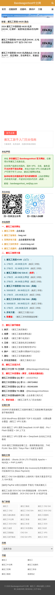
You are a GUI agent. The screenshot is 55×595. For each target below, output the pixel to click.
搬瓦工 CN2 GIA (44, 506)
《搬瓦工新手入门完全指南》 (29, 400)
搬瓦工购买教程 (19, 329)
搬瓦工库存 (32, 569)
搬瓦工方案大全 (26, 312)
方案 (40, 9)
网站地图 (40, 586)
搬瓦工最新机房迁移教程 (23, 343)
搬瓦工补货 (25, 524)
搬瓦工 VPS (42, 533)
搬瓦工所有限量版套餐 (27, 317)
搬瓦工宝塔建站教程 (21, 356)
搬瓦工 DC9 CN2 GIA (9, 524)
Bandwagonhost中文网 (27, 3)
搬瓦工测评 (42, 519)
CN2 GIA (24, 533)
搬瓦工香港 (25, 519)
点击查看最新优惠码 (27, 248)
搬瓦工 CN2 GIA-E (27, 511)
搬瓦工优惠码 (43, 515)
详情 (37, 264)
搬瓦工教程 (25, 506)
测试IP (32, 9)
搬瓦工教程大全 (28, 360)
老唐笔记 (31, 574)
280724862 (32, 382)
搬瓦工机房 (42, 528)
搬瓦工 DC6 (42, 524)
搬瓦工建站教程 (9, 515)
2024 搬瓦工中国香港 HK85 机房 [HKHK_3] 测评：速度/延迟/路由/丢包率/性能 (20, 29)
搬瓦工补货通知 (27, 528)
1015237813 (32, 378)
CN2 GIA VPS (26, 537)
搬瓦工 (5, 506)
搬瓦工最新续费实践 (21, 334)
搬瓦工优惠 (25, 515)
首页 (4, 9)
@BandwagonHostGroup (37, 369)
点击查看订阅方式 (34, 395)
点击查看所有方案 (26, 240)
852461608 (32, 386)
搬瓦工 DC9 (42, 537)
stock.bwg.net (27, 244)
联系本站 (29, 589)
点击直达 (20, 231)
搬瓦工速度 (7, 528)
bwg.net (22, 235)
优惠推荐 (13, 9)
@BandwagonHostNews (37, 391)
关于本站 (37, 589)
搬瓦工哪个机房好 (20, 338)
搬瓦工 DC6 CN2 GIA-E (44, 511)
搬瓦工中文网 (8, 519)
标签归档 (20, 589)
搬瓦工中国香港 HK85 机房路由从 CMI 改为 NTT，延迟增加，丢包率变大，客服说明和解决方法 (20, 55)
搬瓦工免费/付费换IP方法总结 (25, 351)
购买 (31, 264)
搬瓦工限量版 (8, 533)
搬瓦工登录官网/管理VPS (23, 347)
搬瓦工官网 (6, 569)
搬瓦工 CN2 (7, 511)
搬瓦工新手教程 (9, 537)
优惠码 (23, 9)
